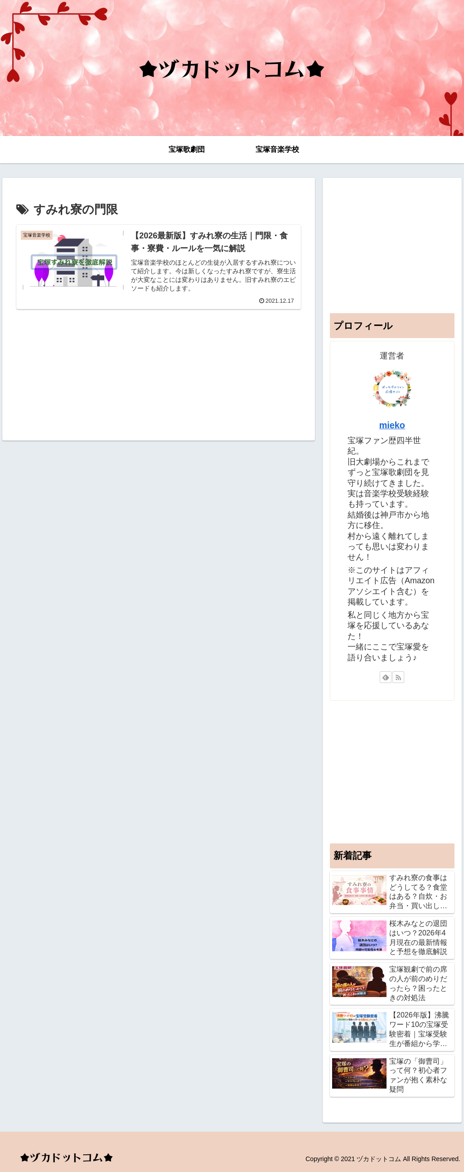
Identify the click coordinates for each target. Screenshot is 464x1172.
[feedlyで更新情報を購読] (386, 677)
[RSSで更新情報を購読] (398, 677)
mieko (392, 425)
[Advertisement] (158, 371)
